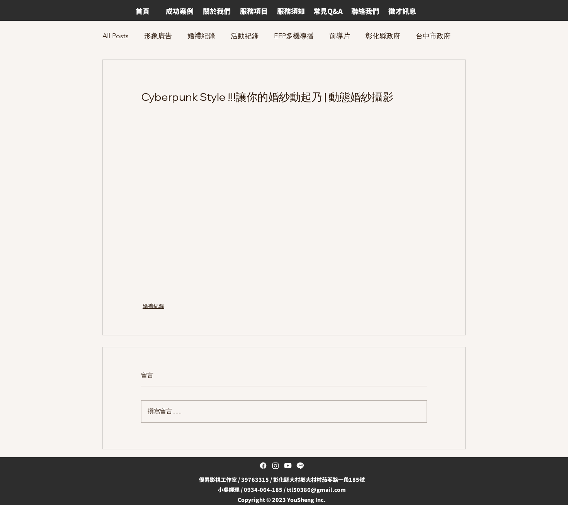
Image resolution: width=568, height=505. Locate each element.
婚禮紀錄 (201, 36)
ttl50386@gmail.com (316, 489)
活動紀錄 (244, 36)
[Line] (300, 465)
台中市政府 (433, 36)
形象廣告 (158, 36)
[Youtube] (288, 465)
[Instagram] (275, 465)
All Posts (115, 36)
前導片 (339, 36)
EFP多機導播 (294, 36)
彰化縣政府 (383, 36)
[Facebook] (263, 465)
